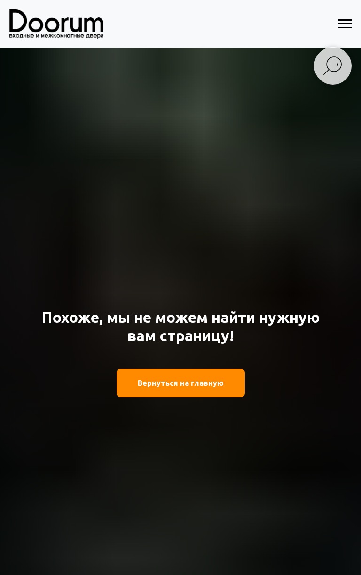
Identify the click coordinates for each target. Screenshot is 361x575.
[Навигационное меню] (345, 24)
